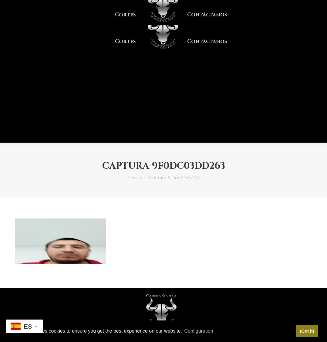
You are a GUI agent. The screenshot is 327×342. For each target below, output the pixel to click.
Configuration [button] (198, 331)
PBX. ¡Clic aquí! (35, 5)
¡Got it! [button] (307, 331)
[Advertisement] (163, 97)
